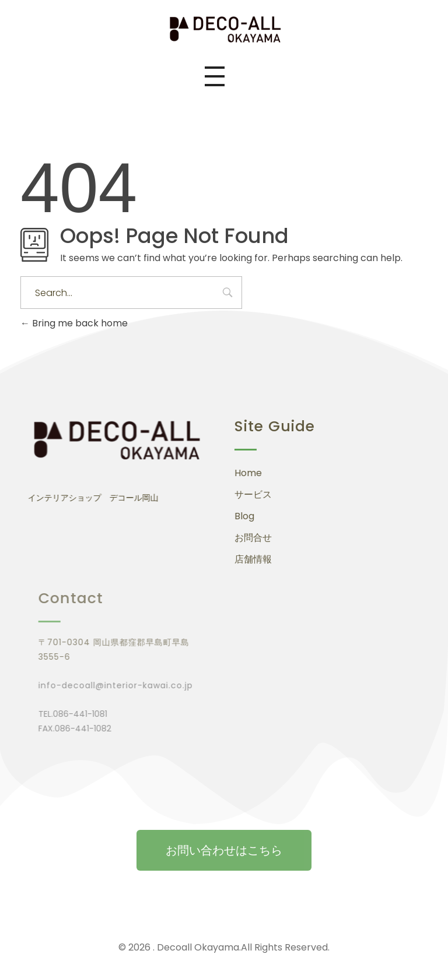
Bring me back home (74, 323)
